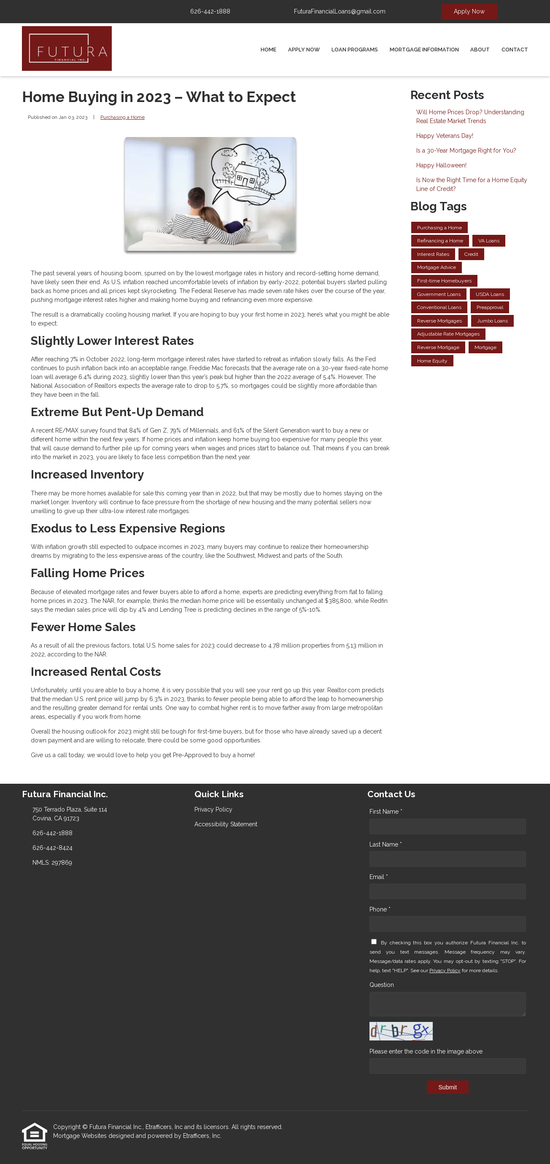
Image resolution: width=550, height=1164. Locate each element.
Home (268, 49)
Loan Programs (355, 49)
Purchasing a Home (122, 117)
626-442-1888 (210, 11)
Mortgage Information (424, 49)
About (480, 49)
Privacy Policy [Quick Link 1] (213, 809)
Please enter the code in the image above (426, 1051)
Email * (378, 877)
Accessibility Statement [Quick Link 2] (225, 824)
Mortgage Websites (80, 1135)
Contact (514, 49)
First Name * (385, 811)
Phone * (380, 909)
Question (381, 984)
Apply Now (469, 11)
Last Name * (385, 844)
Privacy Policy (445, 970)
